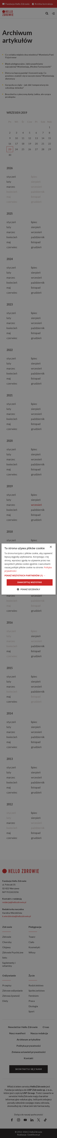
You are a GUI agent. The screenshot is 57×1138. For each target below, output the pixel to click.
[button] (28, 575)
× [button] (51, 547)
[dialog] (28, 569)
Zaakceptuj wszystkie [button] (29, 582)
